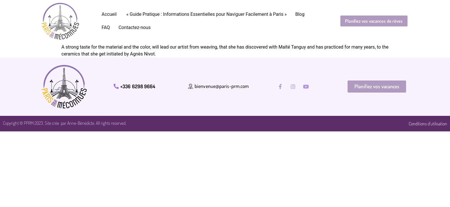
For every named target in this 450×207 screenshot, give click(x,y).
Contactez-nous (135, 27)
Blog (299, 14)
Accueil (109, 14)
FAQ (106, 27)
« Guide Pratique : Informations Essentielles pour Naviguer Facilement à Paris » (206, 14)
